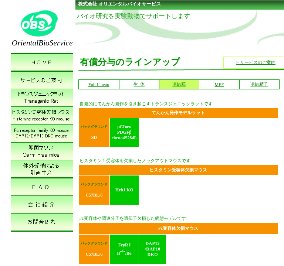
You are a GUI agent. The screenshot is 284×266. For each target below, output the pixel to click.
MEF (219, 84)
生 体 (139, 84)
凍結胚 (179, 84)
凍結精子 (259, 84)
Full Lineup (98, 84)
